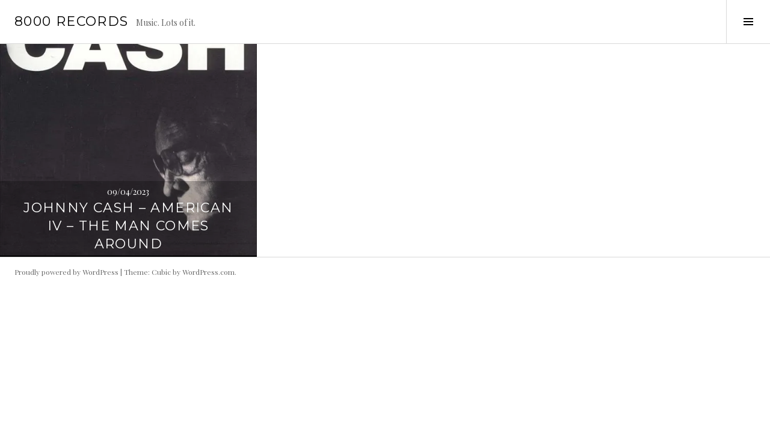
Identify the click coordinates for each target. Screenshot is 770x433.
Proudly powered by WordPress (66, 272)
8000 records (71, 21)
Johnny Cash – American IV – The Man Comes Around (128, 226)
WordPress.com (208, 272)
